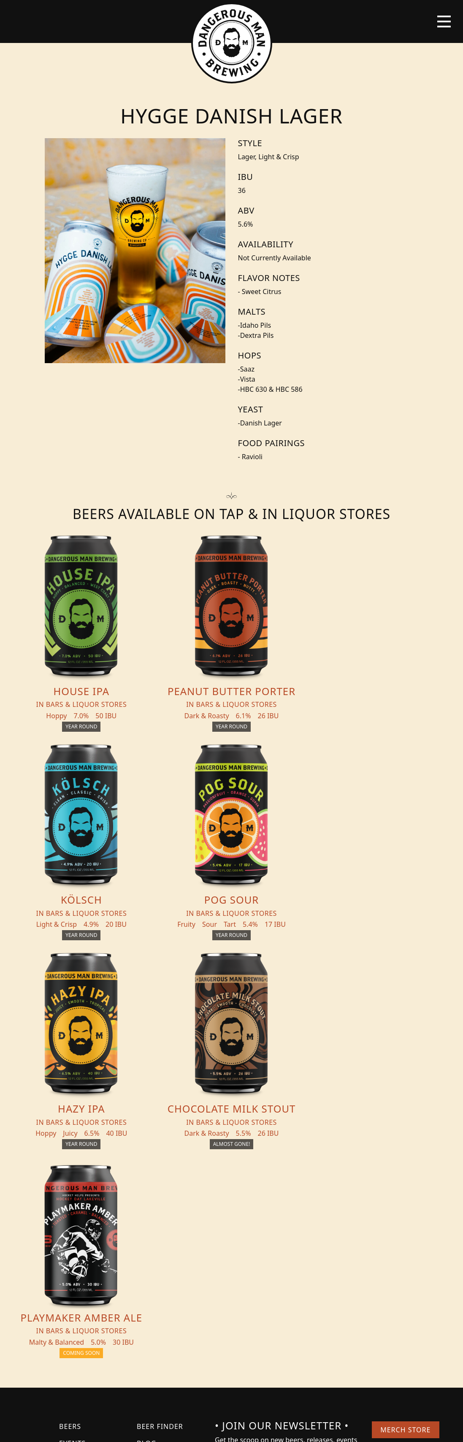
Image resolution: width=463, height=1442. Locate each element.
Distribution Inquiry (163, 1256)
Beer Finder (160, 1217)
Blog (147, 1234)
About (71, 1251)
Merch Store (405, 1220)
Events (72, 1234)
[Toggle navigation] (444, 21)
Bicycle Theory (288, 1427)
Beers (70, 1217)
